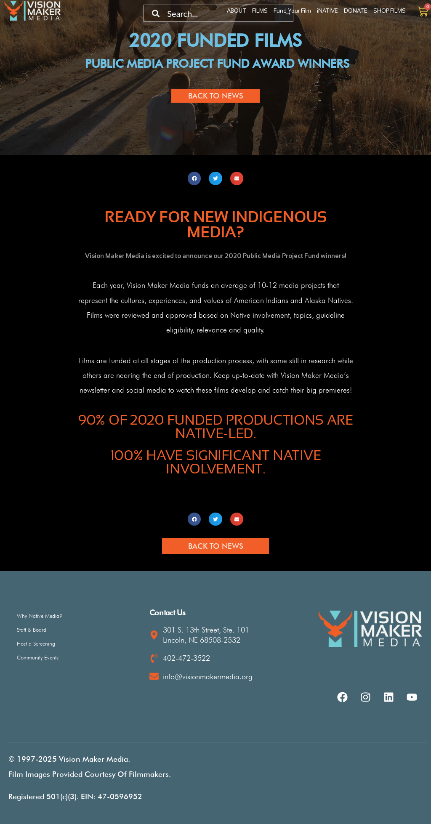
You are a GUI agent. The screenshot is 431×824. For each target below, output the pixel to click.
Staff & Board (31, 629)
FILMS (260, 11)
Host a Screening (36, 643)
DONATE (355, 11)
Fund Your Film (292, 11)
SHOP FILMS (389, 11)
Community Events (38, 657)
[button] (194, 178)
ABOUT (236, 11)
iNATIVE (327, 11)
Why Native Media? (39, 615)
